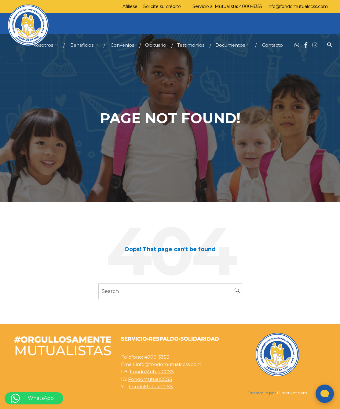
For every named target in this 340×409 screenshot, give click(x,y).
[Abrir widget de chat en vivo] (325, 394)
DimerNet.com (292, 393)
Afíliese (129, 6)
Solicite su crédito (162, 6)
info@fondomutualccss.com (298, 6)
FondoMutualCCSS (152, 371)
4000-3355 (250, 6)
